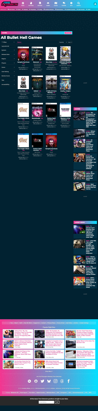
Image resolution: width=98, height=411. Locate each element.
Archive (76, 323)
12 (83, 189)
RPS (90, 392)
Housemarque (37, 67)
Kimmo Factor (37, 93)
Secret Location (65, 123)
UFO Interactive (62, 65)
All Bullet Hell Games (21, 37)
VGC (70, 392)
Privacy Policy (51, 323)
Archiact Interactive (65, 121)
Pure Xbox (32, 392)
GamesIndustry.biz (78, 392)
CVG (86, 392)
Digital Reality (51, 65)
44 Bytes (53, 388)
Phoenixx (35, 120)
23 (82, 136)
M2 (67, 94)
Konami (48, 94)
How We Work (28, 323)
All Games (68, 33)
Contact (43, 323)
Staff (20, 323)
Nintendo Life (15, 392)
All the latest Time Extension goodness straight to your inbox (49, 399)
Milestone (69, 65)
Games (4, 33)
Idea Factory (49, 121)
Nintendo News (51, 392)
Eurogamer (64, 392)
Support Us (37, 323)
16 (82, 146)
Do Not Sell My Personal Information (71, 388)
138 (82, 119)
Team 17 (19, 121)
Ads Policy (69, 323)
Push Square (23, 392)
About (16, 323)
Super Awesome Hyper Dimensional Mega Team (23, 123)
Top (11, 323)
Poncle (23, 65)
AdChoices (58, 388)
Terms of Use (60, 323)
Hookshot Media (26, 388)
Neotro (39, 120)
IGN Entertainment (40, 388)
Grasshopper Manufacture (51, 64)
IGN (58, 392)
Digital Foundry (41, 392)
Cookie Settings (84, 323)
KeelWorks (53, 94)
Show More (49, 371)
